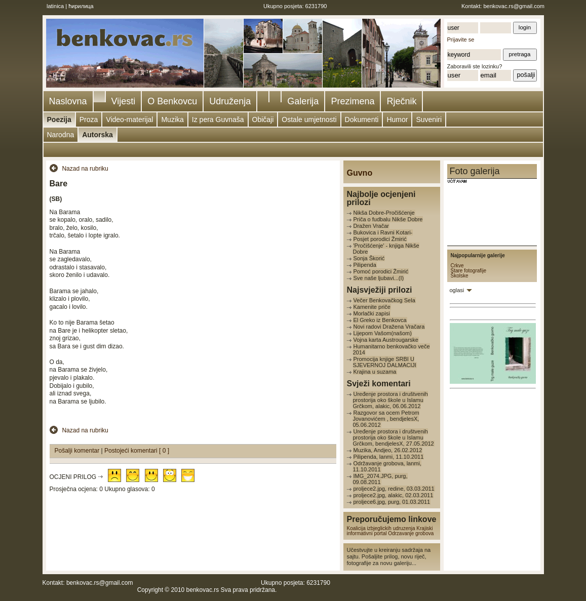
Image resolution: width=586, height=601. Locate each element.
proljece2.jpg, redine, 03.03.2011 (394, 489)
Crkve (457, 265)
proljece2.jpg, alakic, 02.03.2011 (394, 495)
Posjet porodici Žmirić (380, 239)
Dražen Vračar (371, 226)
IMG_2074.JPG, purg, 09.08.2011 (380, 479)
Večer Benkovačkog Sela (384, 300)
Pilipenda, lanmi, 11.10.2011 (389, 457)
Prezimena (352, 101)
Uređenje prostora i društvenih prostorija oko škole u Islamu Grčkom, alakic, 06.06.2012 (390, 400)
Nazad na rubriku (85, 168)
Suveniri (429, 119)
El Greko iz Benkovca (380, 320)
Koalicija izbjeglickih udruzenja (381, 528)
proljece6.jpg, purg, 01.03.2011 (392, 502)
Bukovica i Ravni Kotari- (383, 232)
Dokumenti (362, 119)
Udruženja (230, 101)
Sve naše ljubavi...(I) (379, 278)
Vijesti (123, 101)
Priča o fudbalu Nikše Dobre (388, 219)
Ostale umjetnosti (309, 119)
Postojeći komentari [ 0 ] (136, 450)
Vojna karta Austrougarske (386, 340)
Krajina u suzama (375, 372)
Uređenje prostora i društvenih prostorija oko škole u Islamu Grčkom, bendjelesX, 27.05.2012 (393, 437)
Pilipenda (365, 265)
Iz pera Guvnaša (218, 119)
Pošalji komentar (78, 450)
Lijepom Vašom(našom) (383, 333)
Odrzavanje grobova (411, 533)
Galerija (303, 101)
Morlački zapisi (372, 313)
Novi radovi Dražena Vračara (389, 327)
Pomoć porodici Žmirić (381, 271)
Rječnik (401, 101)
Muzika (172, 119)
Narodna (60, 135)
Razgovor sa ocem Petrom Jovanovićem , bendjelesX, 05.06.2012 (386, 419)
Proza (89, 119)
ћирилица (81, 6)
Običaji (263, 119)
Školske (459, 275)
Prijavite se (461, 39)
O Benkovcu (172, 101)
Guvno (360, 173)
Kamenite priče (372, 307)
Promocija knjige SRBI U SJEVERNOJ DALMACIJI (384, 362)
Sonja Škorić (369, 258)
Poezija (59, 119)
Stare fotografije (469, 270)
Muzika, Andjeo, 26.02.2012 (388, 450)
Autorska (97, 135)
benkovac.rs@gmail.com (513, 6)
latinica (55, 6)
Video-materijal (129, 119)
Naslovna (68, 101)
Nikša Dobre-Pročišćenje (384, 213)
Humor (397, 119)
